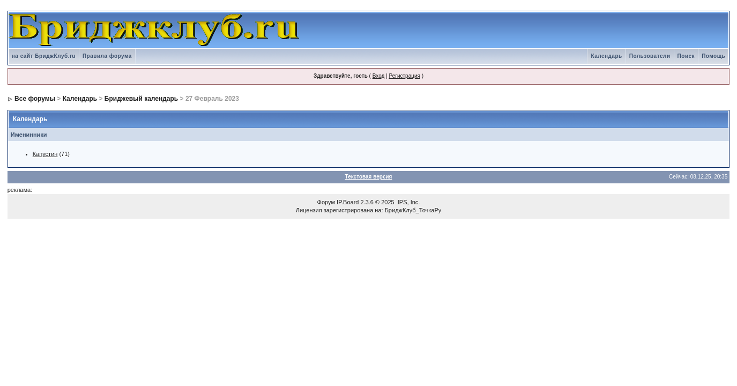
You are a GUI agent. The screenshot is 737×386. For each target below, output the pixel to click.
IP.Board (348, 202)
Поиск (686, 56)
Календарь (606, 56)
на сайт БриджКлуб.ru (44, 56)
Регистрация (404, 76)
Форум (326, 202)
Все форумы (34, 98)
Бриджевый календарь (141, 98)
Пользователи (650, 56)
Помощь (713, 56)
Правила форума (107, 56)
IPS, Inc (408, 202)
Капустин (45, 154)
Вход (379, 76)
